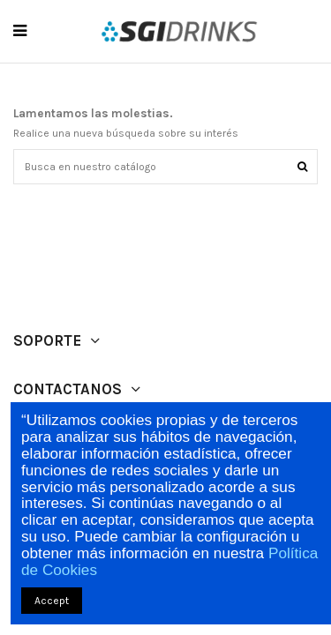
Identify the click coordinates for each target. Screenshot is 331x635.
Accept (51, 600)
